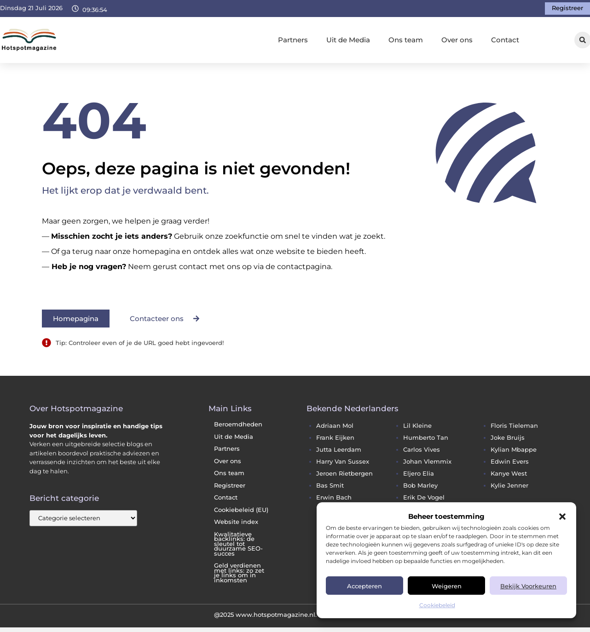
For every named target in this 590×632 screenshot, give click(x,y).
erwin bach (334, 497)
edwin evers (510, 461)
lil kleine (417, 425)
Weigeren (447, 586)
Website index (236, 521)
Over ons (457, 39)
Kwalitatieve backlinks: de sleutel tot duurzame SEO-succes (238, 544)
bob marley (420, 485)
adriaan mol (334, 425)
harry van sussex (342, 461)
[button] (562, 516)
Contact (505, 39)
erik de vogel (424, 497)
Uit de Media (348, 39)
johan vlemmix (427, 461)
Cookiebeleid (437, 605)
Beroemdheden (238, 424)
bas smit (330, 485)
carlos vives (421, 449)
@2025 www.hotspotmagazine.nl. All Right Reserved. (295, 614)
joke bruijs (508, 437)
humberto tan (425, 437)
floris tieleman (514, 425)
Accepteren (364, 586)
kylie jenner (509, 485)
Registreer (229, 485)
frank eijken (335, 437)
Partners (293, 39)
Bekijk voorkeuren (528, 586)
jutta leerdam (338, 449)
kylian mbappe (514, 449)
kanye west (509, 473)
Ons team (405, 39)
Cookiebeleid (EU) (241, 509)
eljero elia (418, 473)
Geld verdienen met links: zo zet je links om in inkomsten (239, 573)
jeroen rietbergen (344, 473)
